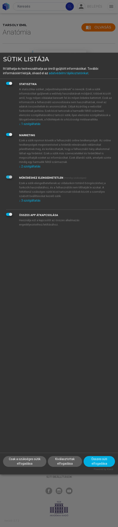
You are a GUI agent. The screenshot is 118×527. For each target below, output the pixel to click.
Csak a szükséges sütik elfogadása (24, 461)
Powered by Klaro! (103, 469)
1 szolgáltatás (29, 124)
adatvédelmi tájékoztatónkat (68, 73)
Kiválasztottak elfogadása (65, 461)
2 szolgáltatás (29, 166)
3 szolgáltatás (29, 200)
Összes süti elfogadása (99, 461)
